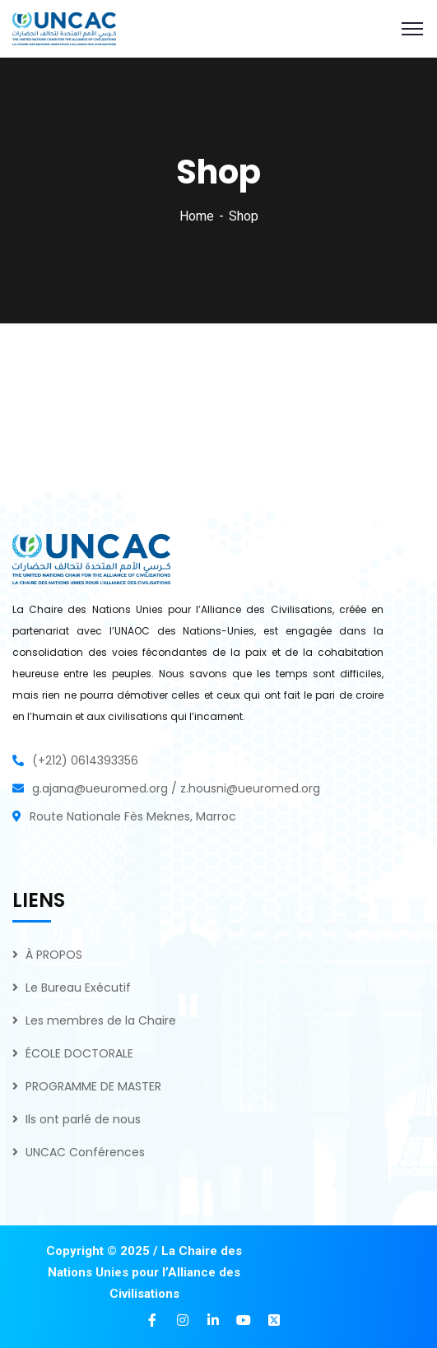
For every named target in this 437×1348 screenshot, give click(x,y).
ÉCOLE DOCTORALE (79, 1053)
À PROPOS (54, 954)
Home (196, 216)
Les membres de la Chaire (101, 1020)
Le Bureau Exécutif (78, 987)
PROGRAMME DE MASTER (93, 1086)
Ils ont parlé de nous (83, 1119)
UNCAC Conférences (85, 1152)
